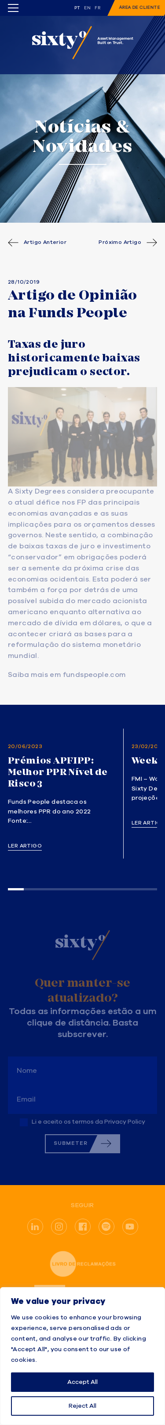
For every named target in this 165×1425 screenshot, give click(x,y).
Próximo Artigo (120, 243)
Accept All (82, 1382)
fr (97, 7)
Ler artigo (25, 846)
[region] (82, 1356)
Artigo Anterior (45, 243)
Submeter (71, 1143)
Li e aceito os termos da (88, 1122)
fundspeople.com (94, 675)
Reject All (82, 1406)
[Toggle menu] (13, 8)
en (87, 7)
